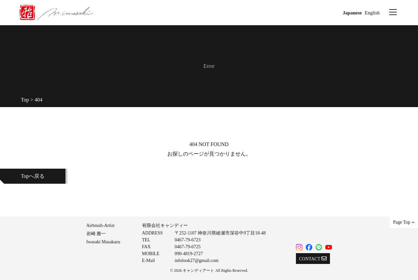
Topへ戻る (33, 176)
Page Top (404, 222)
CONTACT (313, 258)
